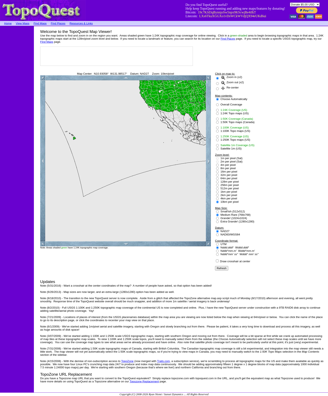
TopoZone (127, 361)
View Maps (22, 23)
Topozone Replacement (144, 381)
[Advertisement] (16, 89)
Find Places (58, 23)
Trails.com (163, 361)
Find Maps (40, 23)
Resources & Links (81, 23)
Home (8, 23)
